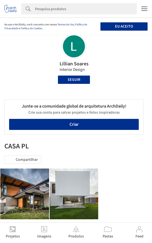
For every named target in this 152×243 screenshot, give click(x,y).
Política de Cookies (31, 28)
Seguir (74, 79)
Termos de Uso (66, 24)
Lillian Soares (74, 63)
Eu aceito (124, 26)
